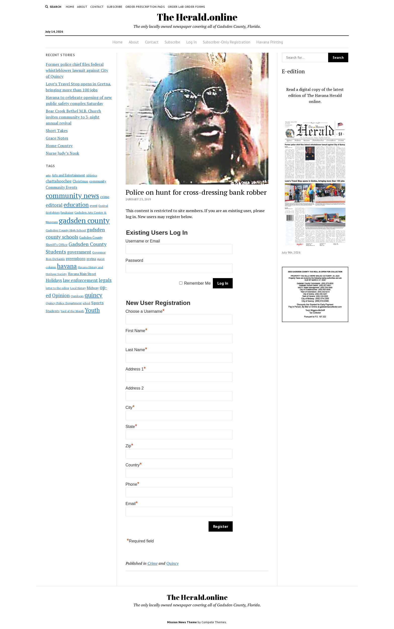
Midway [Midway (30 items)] (93, 288)
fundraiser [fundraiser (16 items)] (67, 212)
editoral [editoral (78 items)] (54, 205)
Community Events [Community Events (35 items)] (61, 187)
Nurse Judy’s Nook (62, 153)
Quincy (172, 563)
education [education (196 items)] (76, 204)
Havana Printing (269, 41)
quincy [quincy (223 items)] (93, 295)
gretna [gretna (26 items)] (91, 259)
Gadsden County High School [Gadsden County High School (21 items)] (66, 230)
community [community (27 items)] (97, 181)
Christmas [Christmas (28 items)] (80, 181)
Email (132, 503)
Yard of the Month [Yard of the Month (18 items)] (72, 311)
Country (134, 465)
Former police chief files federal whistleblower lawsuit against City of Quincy (77, 70)
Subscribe (114, 7)
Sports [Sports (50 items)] (97, 302)
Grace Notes (57, 138)
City (130, 407)
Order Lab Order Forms (186, 7)
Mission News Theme (182, 622)
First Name (136, 331)
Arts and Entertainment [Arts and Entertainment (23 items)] (68, 175)
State (131, 426)
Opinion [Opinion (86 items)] (61, 295)
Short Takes (57, 130)
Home (70, 7)
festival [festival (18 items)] (103, 206)
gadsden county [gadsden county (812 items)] (84, 220)
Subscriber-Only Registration (226, 41)
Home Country (59, 145)
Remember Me (197, 283)
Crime (152, 563)
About (82, 7)
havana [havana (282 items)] (67, 266)
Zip (129, 446)
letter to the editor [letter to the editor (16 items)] (57, 288)
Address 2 (135, 388)
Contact (97, 7)
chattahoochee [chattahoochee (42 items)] (59, 180)
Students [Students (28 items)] (53, 311)
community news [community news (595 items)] (72, 195)
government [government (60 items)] (79, 252)
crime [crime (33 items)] (104, 196)
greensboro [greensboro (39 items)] (75, 258)
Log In (191, 41)
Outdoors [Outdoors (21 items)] (77, 296)
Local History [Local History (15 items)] (78, 288)
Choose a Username (145, 311)
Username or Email (143, 241)
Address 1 (136, 369)
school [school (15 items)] (86, 303)
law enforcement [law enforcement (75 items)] (80, 280)
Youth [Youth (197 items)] (92, 310)
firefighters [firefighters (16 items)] (53, 212)
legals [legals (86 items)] (105, 280)
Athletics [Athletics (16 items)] (91, 175)
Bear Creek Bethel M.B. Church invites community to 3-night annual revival (73, 117)
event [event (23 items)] (93, 206)
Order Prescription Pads (145, 7)
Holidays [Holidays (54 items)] (54, 280)
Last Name (136, 350)
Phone (132, 484)
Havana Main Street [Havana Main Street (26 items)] (82, 274)
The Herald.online (197, 17)
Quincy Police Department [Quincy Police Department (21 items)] (64, 303)
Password (134, 260)
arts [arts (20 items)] (48, 175)
